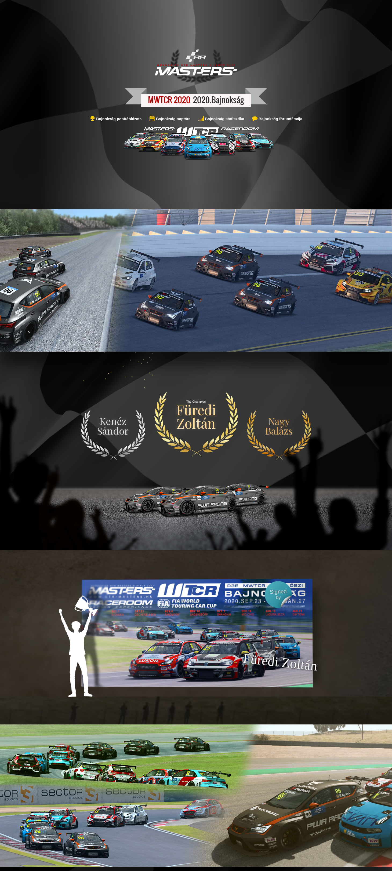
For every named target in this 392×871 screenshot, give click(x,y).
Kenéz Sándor (113, 425)
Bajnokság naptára (173, 119)
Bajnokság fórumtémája (279, 119)
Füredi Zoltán (196, 416)
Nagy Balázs (279, 425)
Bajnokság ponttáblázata (118, 119)
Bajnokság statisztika (224, 119)
